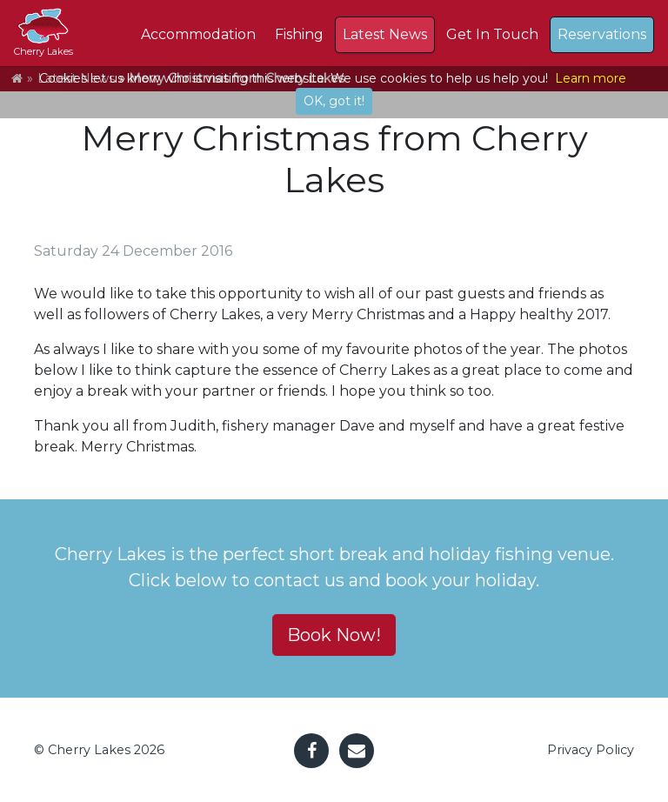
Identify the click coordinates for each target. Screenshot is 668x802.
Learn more (590, 78)
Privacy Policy (590, 750)
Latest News (385, 34)
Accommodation (198, 34)
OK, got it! (334, 101)
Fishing (299, 34)
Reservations (602, 34)
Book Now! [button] (334, 635)
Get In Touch (492, 34)
